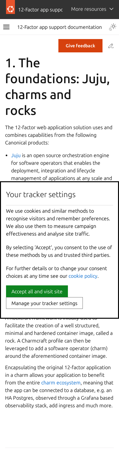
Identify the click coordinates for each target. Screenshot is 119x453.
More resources (88, 9)
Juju (16, 155)
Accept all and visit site (37, 291)
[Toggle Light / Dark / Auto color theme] (112, 27)
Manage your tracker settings (44, 303)
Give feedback (80, 45)
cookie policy (83, 276)
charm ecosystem (61, 382)
